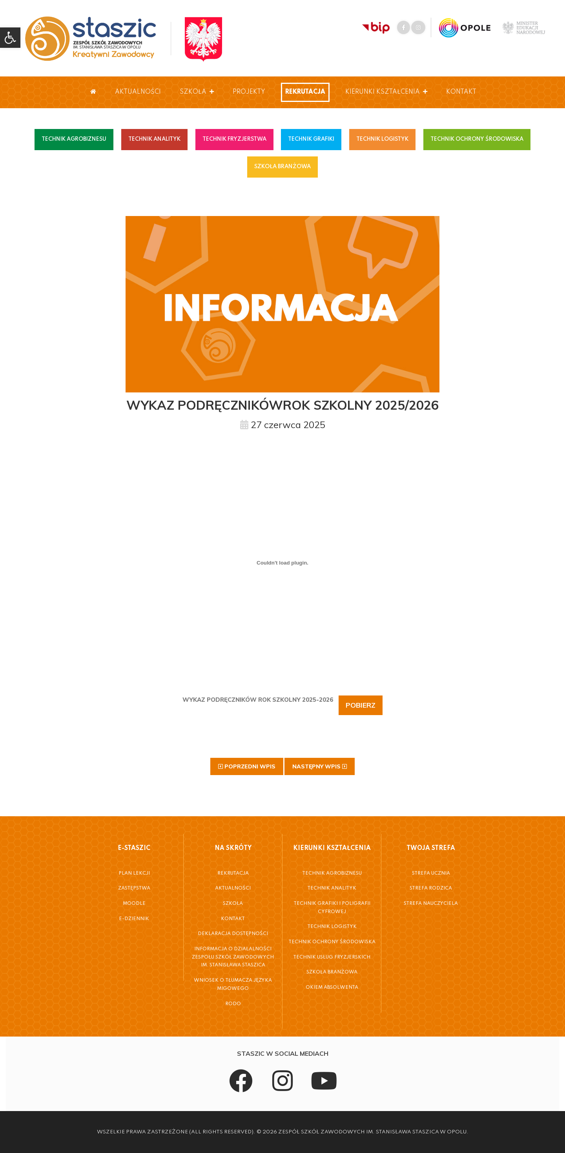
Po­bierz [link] (360, 705)
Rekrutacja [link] (305, 92)
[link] (10, 37)
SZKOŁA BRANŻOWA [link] (282, 166)
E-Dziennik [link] (134, 919)
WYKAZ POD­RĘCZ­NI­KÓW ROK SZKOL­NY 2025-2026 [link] (257, 699)
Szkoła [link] (197, 92)
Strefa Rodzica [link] (431, 888)
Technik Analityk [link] (331, 888)
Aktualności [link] (138, 92)
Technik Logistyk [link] (332, 926)
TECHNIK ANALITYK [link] (154, 139)
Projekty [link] (249, 92)
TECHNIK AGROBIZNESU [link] (74, 139)
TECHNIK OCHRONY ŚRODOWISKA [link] (476, 139)
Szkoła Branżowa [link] (331, 972)
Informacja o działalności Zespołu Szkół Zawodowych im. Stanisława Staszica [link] (233, 957)
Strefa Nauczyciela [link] (431, 903)
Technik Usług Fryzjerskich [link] (331, 957)
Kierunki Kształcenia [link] (386, 92)
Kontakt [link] (461, 92)
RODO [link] (233, 1004)
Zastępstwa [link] (134, 888)
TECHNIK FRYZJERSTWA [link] (234, 139)
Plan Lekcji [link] (134, 873)
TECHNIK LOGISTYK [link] (382, 139)
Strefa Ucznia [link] (431, 873)
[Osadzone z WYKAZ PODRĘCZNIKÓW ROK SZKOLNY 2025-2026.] (282, 562)
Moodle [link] (134, 903)
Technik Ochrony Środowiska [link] (331, 942)
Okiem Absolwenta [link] (332, 987)
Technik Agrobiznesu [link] (332, 873)
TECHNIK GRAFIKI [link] (311, 139)
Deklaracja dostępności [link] (233, 933)
